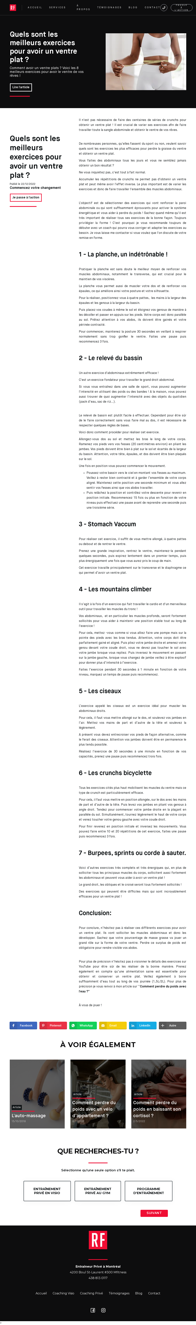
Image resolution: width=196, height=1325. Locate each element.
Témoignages (119, 1293)
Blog (138, 1293)
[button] (59, 7)
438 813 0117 (98, 1278)
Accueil (41, 1293)
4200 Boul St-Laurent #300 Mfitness (98, 1272)
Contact (154, 1293)
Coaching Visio (63, 1293)
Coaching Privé (91, 1293)
